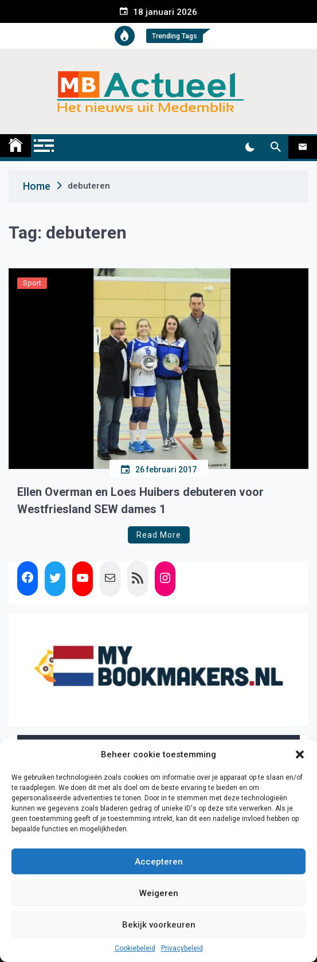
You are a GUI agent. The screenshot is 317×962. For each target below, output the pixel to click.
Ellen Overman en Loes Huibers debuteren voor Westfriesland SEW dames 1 (140, 500)
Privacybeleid (182, 948)
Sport (32, 283)
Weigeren (158, 893)
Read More (158, 534)
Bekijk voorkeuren (158, 925)
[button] (300, 754)
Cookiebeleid (135, 948)
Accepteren (159, 862)
